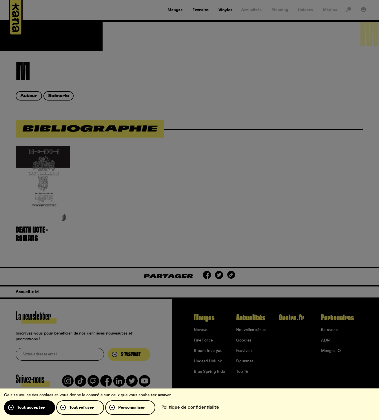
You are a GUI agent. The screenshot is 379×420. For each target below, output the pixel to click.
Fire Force (203, 340)
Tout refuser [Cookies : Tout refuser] (81, 408)
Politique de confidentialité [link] (190, 407)
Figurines (245, 361)
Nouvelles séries (251, 330)
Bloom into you (208, 351)
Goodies (244, 340)
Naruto (200, 330)
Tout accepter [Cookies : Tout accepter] (31, 408)
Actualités (250, 317)
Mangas (204, 317)
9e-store (329, 330)
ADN (325, 340)
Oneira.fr (291, 317)
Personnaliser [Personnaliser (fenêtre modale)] (131, 408)
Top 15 (242, 372)
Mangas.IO (331, 351)
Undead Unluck (208, 361)
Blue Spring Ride (209, 372)
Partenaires (337, 317)
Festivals (244, 351)
